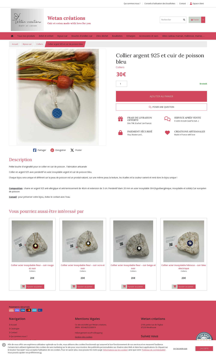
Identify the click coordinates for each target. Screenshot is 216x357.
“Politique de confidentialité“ (154, 350)
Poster (76, 150)
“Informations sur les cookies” (115, 350)
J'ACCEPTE (204, 348)
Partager (39, 150)
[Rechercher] (184, 20)
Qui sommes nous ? (18, 336)
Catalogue (14, 328)
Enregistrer (58, 150)
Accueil (15, 44)
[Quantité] (121, 84)
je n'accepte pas (180, 348)
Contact (182, 3)
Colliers (39, 44)
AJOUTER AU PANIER (161, 96)
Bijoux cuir (27, 44)
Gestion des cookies (83, 337)
